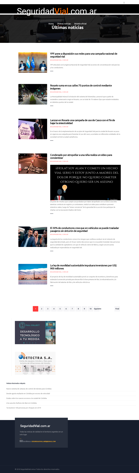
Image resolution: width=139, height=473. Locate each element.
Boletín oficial (80, 24)
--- (20, 438)
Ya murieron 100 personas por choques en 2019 (23, 408)
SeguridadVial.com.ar (59, 60)
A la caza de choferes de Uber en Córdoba (21, 403)
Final (117, 309)
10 (90, 309)
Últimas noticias (64, 24)
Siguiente (96, 309)
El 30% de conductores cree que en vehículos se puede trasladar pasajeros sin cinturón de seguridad (84, 229)
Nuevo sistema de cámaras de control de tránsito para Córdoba (28, 389)
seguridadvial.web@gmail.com (44, 441)
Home (51, 24)
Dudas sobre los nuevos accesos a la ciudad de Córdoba (26, 398)
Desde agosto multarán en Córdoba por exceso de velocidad (28, 393)
